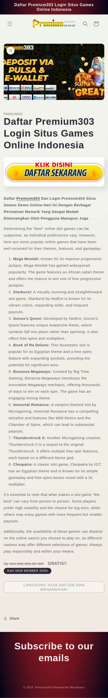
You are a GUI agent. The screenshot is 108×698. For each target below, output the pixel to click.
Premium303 (28, 198)
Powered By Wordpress (69, 688)
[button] (9, 23)
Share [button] (11, 618)
